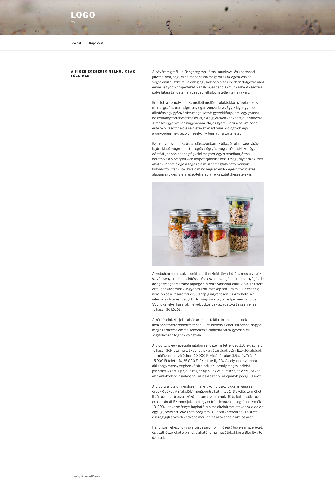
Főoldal (76, 43)
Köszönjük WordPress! (85, 476)
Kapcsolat (96, 43)
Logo (83, 15)
